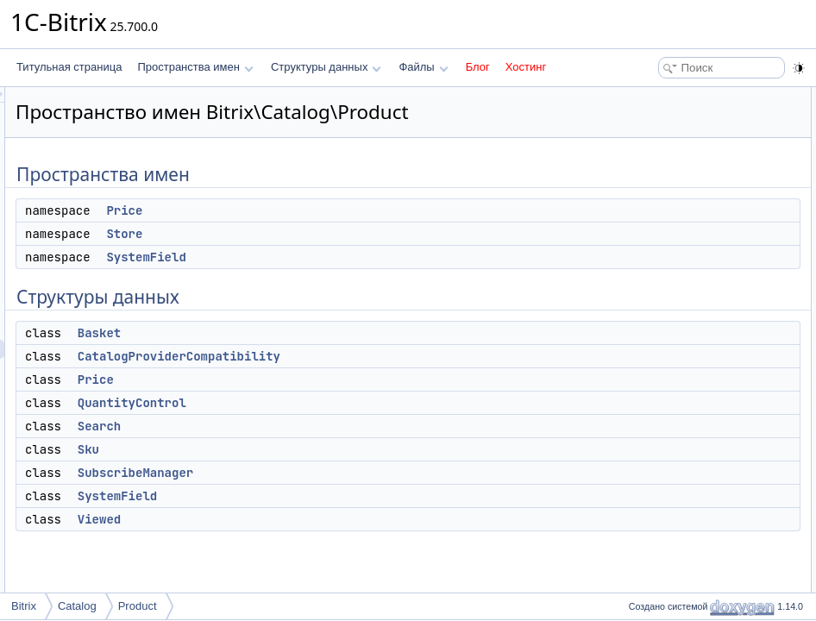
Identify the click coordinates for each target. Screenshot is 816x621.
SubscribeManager (351, 497)
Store (340, 258)
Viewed (314, 543)
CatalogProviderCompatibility (394, 380)
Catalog (77, 605)
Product (137, 605)
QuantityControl (347, 427)
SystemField (361, 281)
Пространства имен (195, 66)
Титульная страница (69, 66)
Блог (478, 66)
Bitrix (23, 605)
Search (314, 450)
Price (340, 234)
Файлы (423, 66)
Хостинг (525, 66)
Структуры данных (326, 66)
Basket (314, 357)
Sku (304, 473)
